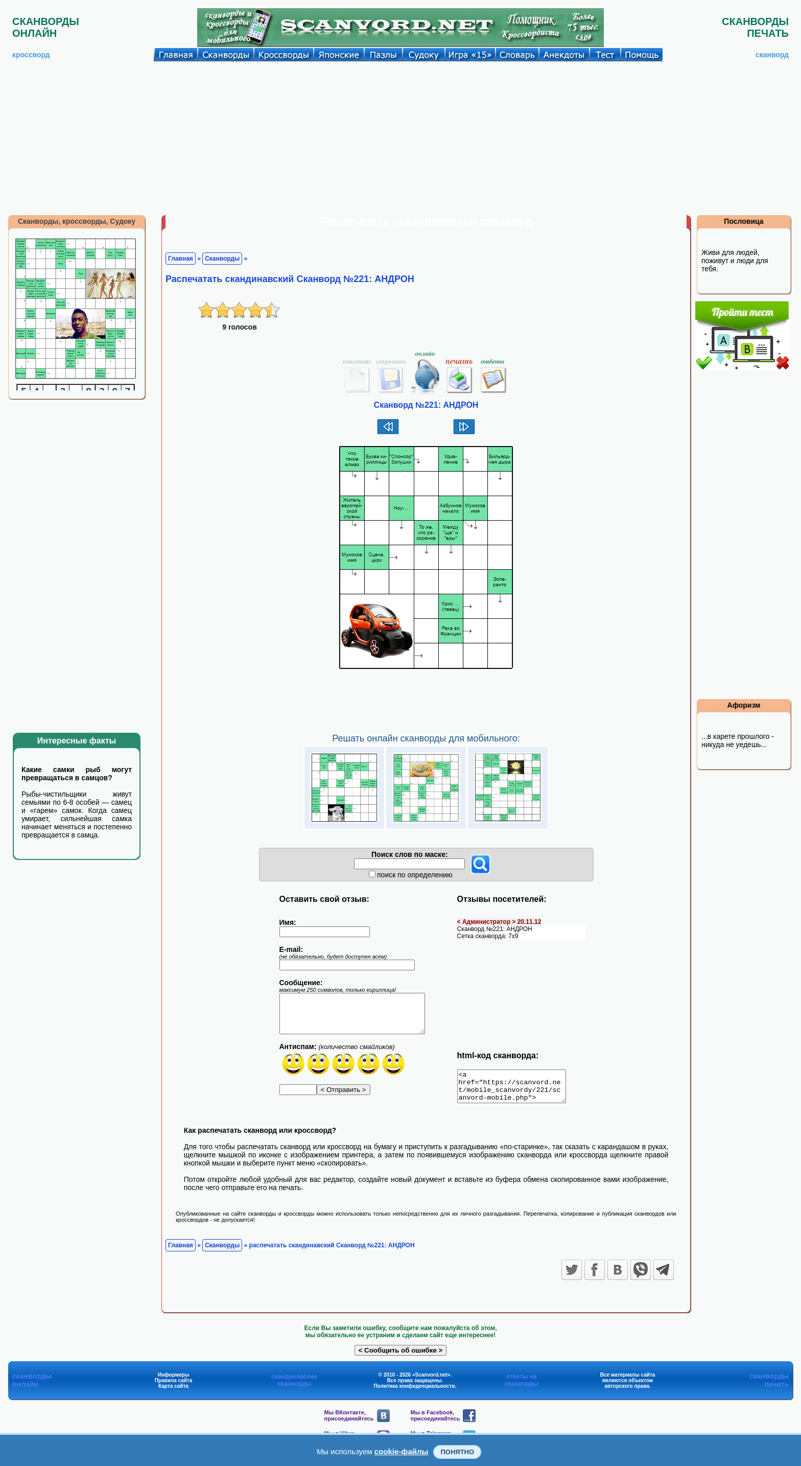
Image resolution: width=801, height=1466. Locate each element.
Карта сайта (173, 1392)
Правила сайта (174, 1386)
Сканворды (222, 258)
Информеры (174, 1381)
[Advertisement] (400, 138)
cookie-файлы (401, 1451)
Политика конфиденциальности (414, 1392)
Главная (180, 258)
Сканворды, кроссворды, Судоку (76, 221)
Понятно (457, 1452)
